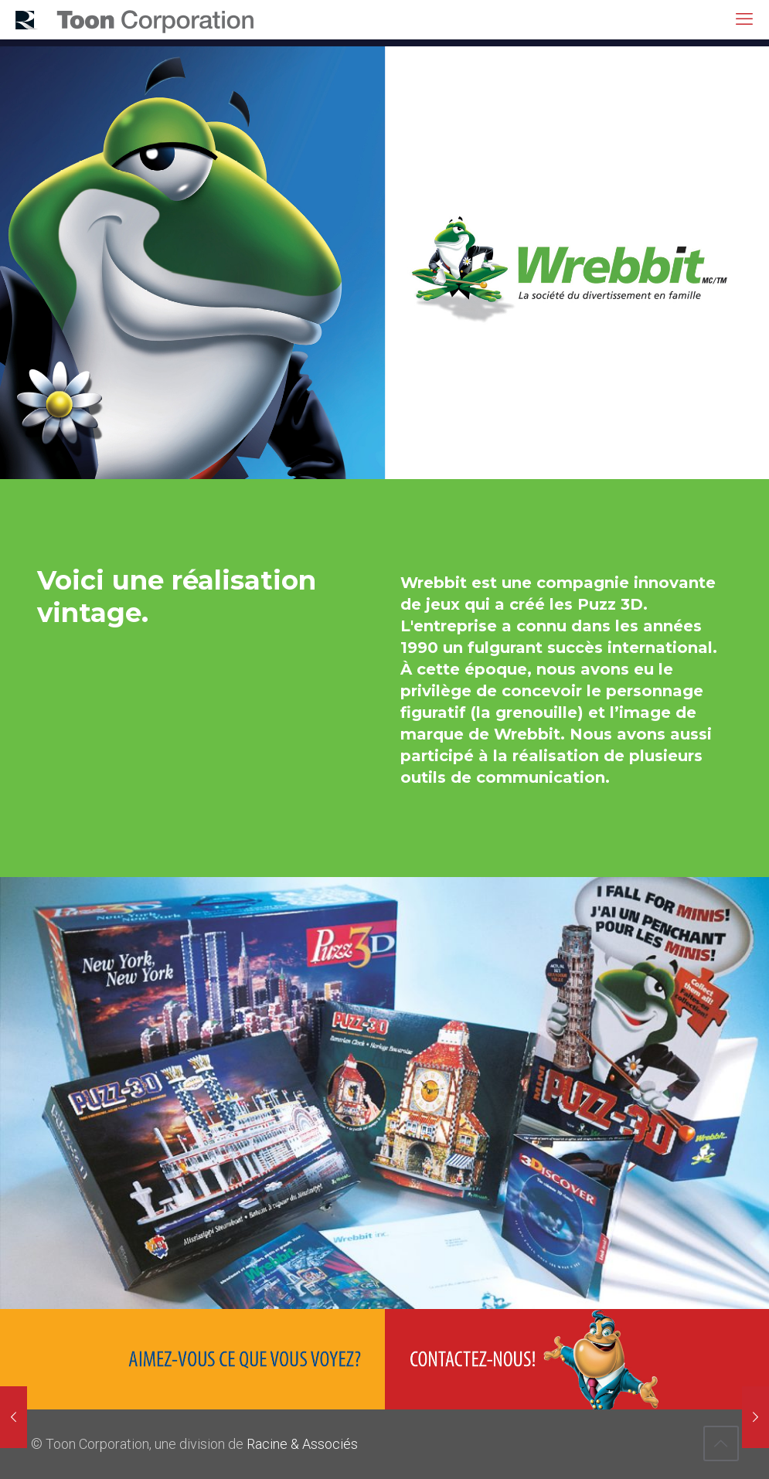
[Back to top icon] (721, 1443)
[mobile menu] (744, 19)
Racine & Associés (302, 1444)
